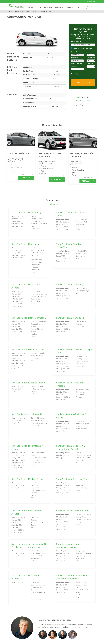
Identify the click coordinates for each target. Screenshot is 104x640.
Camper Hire (48, 7)
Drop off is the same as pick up (81, 48)
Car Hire (30, 7)
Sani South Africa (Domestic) (29, 11)
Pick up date (75, 52)
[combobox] (83, 45)
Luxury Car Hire (59, 7)
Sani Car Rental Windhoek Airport (29, 414)
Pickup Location (76, 41)
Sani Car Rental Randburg (70, 318)
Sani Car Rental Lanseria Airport (28, 382)
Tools (77, 7)
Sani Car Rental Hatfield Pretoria (28, 318)
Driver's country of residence (76, 65)
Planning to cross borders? (80, 74)
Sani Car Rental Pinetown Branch (74, 479)
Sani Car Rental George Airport (72, 510)
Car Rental (17, 11)
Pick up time (90, 52)
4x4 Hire (38, 7)
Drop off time (91, 57)
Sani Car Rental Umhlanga (70, 284)
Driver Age (90, 63)
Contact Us (91, 7)
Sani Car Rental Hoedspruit (25, 244)
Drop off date (75, 57)
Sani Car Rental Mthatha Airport (28, 349)
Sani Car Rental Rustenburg (26, 212)
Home (10, 11)
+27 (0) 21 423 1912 (83, 100)
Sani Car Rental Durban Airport (27, 479)
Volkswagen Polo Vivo (45, 11)
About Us (70, 7)
